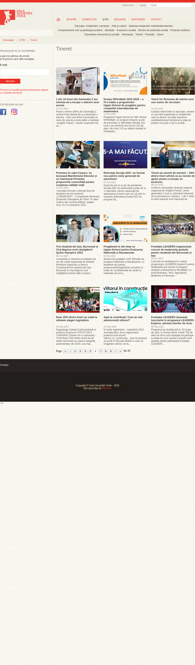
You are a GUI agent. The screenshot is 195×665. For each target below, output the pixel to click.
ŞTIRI (105, 19)
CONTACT (156, 19)
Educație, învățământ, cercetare (92, 26)
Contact (4, 365)
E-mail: (4, 65)
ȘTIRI (22, 40)
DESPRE (71, 19)
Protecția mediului (180, 30)
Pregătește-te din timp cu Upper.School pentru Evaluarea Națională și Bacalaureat (123, 249)
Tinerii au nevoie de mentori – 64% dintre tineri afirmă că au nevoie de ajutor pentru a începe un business (173, 177)
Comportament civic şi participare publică (80, 30)
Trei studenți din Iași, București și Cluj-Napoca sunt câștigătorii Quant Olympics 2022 (77, 249)
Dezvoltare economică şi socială (101, 34)
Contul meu (128, 5)
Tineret (139, 34)
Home (58, 19)
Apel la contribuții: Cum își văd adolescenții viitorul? (123, 319)
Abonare (10, 81)
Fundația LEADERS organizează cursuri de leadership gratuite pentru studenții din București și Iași (171, 251)
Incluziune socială (126, 30)
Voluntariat (127, 34)
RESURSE (120, 19)
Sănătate (109, 30)
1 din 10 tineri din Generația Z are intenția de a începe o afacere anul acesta (77, 102)
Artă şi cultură (119, 26)
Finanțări (150, 34)
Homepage (8, 40)
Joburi (160, 34)
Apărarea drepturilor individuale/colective (151, 26)
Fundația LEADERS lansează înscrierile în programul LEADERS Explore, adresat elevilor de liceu (172, 320)
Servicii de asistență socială (153, 30)
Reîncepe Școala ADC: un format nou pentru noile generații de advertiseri (124, 175)
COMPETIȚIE (89, 19)
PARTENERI (138, 19)
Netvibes (107, 388)
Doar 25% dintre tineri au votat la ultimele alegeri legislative (76, 319)
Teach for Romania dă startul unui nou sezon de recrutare (172, 101)
